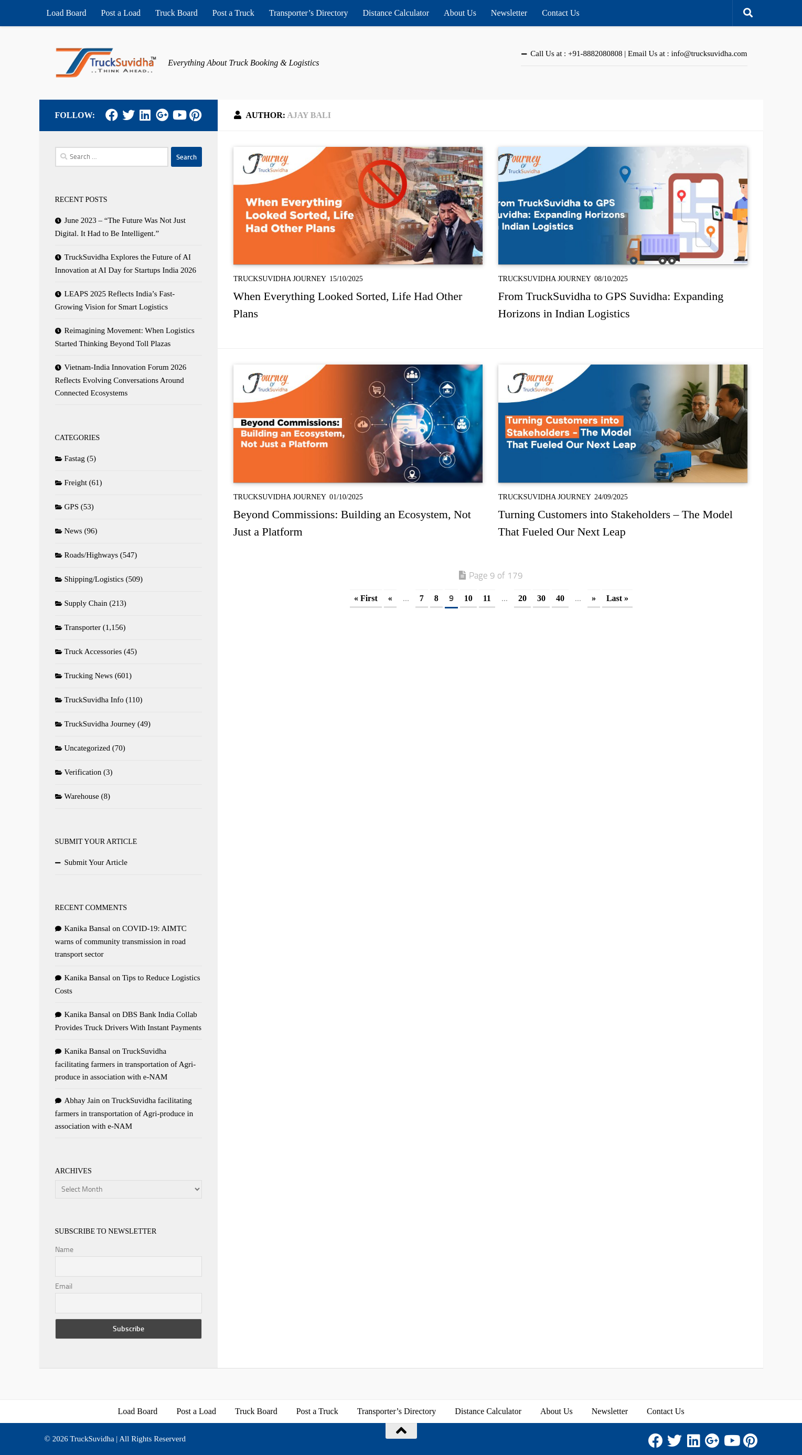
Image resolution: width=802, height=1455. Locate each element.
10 (468, 598)
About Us (460, 12)
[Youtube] (179, 115)
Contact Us (561, 12)
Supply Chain (86, 603)
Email (63, 1286)
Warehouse (82, 796)
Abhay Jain (82, 1100)
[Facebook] (111, 115)
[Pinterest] (195, 115)
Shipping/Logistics (94, 579)
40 (560, 598)
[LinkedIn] (145, 115)
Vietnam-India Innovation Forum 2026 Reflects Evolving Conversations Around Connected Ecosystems (121, 380)
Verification (83, 772)
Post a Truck (233, 12)
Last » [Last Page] (617, 598)
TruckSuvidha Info (94, 700)
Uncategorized (87, 748)
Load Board (67, 12)
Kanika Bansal (88, 928)
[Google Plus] (162, 115)
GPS (72, 506)
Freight (76, 482)
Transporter (83, 627)
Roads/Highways (92, 555)
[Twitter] (128, 115)
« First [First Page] (366, 598)
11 (487, 598)
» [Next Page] (594, 598)
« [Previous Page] (390, 598)
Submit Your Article (96, 862)
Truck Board (176, 12)
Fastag (75, 458)
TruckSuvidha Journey (279, 279)
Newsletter (509, 12)
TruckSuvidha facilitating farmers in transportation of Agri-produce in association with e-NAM (125, 1064)
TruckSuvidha (92, 1439)
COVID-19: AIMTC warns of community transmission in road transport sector (121, 941)
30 (541, 598)
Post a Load (121, 12)
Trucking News (89, 675)
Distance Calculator (395, 12)
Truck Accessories (93, 651)
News (73, 531)
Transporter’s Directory (308, 12)
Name (64, 1249)
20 (522, 598)
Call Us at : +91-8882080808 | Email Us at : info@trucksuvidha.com (638, 53)
